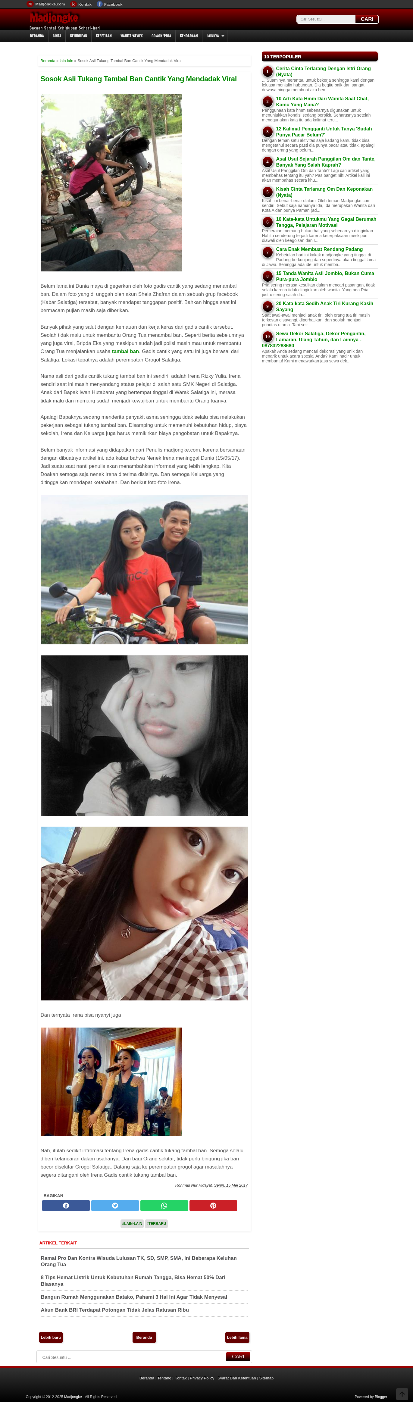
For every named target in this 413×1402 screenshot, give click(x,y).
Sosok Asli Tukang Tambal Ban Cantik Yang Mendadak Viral (139, 79)
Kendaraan (189, 35)
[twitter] (115, 1205)
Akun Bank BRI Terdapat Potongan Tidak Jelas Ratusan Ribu (115, 1310)
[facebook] (66, 1205)
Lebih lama (237, 1337)
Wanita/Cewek (131, 35)
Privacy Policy (202, 1378)
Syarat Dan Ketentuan (236, 1378)
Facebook (113, 4)
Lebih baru (51, 1337)
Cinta (57, 35)
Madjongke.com (50, 4)
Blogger (381, 1397)
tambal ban (125, 351)
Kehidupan (78, 35)
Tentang (164, 1378)
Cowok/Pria (161, 35)
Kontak (85, 4)
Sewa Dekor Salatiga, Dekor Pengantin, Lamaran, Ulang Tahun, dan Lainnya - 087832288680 (314, 339)
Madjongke (54, 17)
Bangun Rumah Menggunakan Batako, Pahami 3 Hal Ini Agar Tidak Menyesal (134, 1297)
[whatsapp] (164, 1205)
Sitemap (266, 1378)
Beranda (37, 35)
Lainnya (213, 35)
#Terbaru (156, 1224)
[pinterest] (213, 1205)
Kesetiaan (104, 35)
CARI (367, 19)
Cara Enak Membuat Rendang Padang (319, 249)
